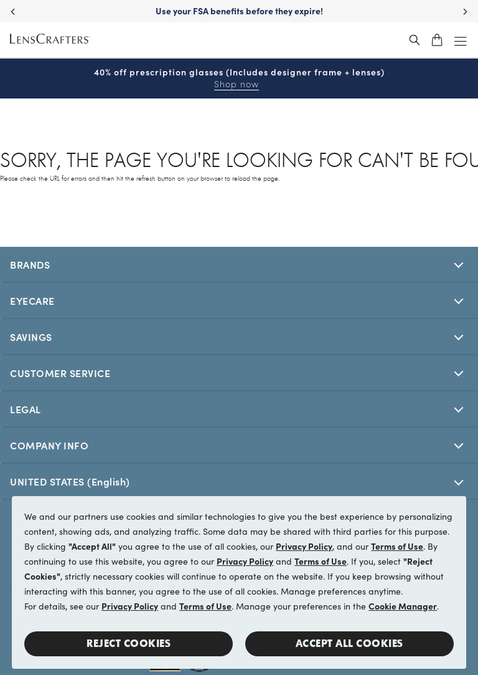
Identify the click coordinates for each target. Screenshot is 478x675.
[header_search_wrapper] (414, 40)
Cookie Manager (402, 606)
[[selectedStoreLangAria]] (239, 481)
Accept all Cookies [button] (349, 643)
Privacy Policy (304, 546)
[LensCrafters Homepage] (50, 40)
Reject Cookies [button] (129, 643)
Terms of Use (397, 546)
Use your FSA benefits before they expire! (239, 10)
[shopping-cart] (437, 40)
